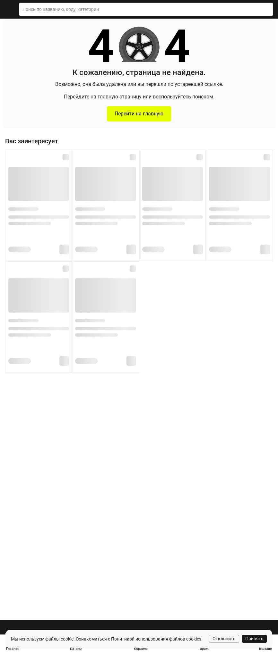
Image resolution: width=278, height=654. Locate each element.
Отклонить (224, 638)
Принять (254, 638)
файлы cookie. (60, 638)
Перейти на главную (139, 114)
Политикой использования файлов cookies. (157, 638)
